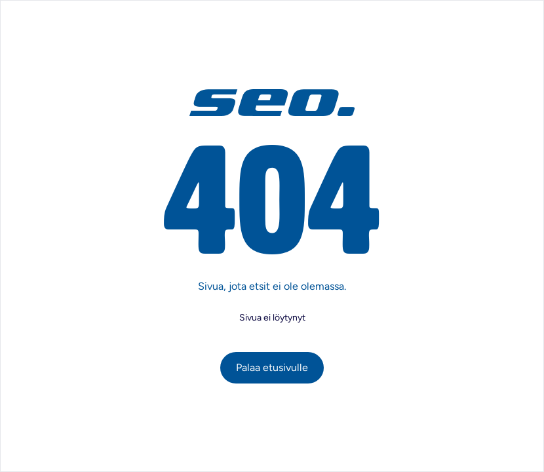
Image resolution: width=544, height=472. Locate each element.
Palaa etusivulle (272, 367)
